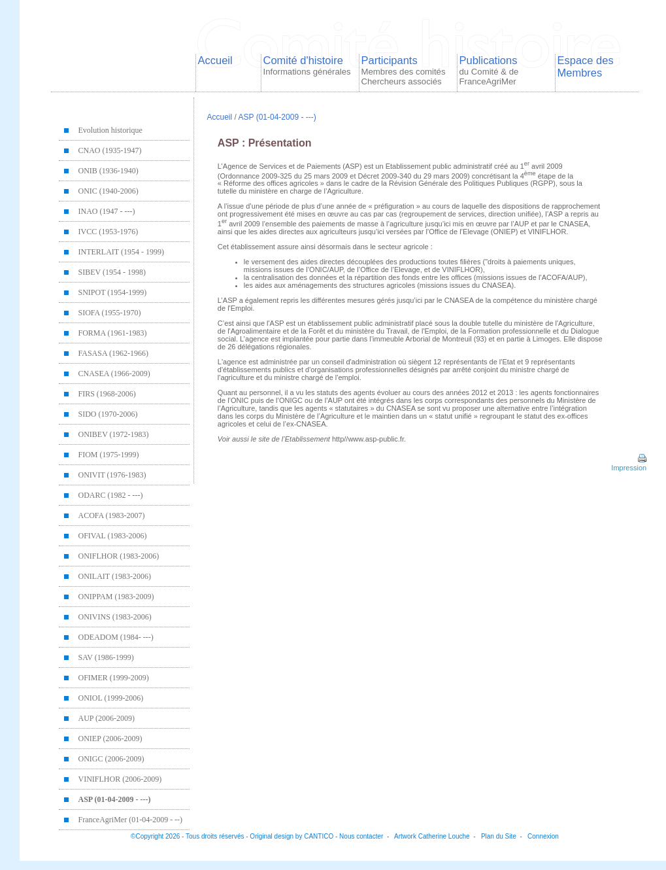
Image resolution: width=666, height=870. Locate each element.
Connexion (543, 836)
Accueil (215, 60)
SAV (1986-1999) (106, 657)
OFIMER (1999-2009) (113, 677)
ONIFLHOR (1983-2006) (118, 556)
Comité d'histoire (307, 65)
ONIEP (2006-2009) (110, 738)
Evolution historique (110, 130)
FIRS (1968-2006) (107, 393)
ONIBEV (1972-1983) (113, 434)
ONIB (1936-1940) (108, 170)
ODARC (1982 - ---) (110, 495)
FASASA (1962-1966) (113, 353)
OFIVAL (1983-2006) (112, 535)
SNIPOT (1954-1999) (112, 292)
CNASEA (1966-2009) (114, 373)
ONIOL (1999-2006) (111, 698)
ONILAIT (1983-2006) (114, 576)
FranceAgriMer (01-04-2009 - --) (130, 819)
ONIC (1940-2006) (108, 191)
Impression (627, 464)
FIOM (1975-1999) (108, 454)
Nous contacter (361, 836)
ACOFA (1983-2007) (111, 515)
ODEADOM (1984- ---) (116, 637)
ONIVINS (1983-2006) (115, 616)
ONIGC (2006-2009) (111, 758)
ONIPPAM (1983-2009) (116, 596)
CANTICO (318, 836)
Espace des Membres (586, 66)
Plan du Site (498, 836)
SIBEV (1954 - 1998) (112, 272)
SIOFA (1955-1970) (109, 312)
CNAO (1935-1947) (110, 150)
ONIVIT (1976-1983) (112, 474)
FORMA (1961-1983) (112, 333)
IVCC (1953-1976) (108, 231)
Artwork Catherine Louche (432, 836)
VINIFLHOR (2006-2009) (120, 779)
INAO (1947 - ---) (106, 211)
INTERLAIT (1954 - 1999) (121, 251)
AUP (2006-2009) (106, 718)
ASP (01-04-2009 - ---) (114, 799)
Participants (403, 70)
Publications (489, 70)
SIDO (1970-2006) (108, 414)
